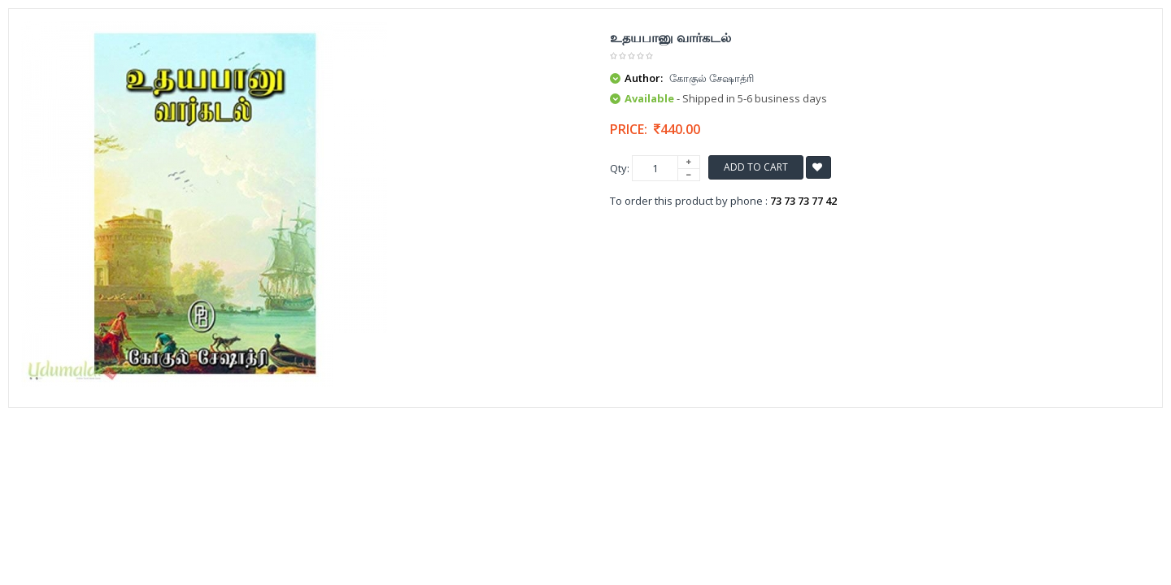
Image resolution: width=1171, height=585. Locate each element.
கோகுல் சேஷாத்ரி (711, 78)
